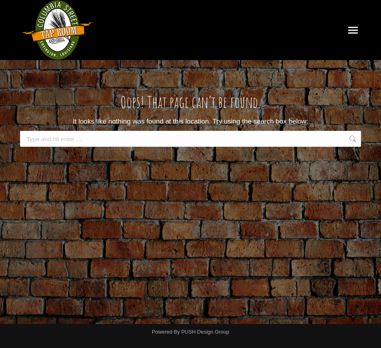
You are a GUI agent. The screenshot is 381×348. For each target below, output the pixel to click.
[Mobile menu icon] (353, 30)
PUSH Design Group (205, 332)
